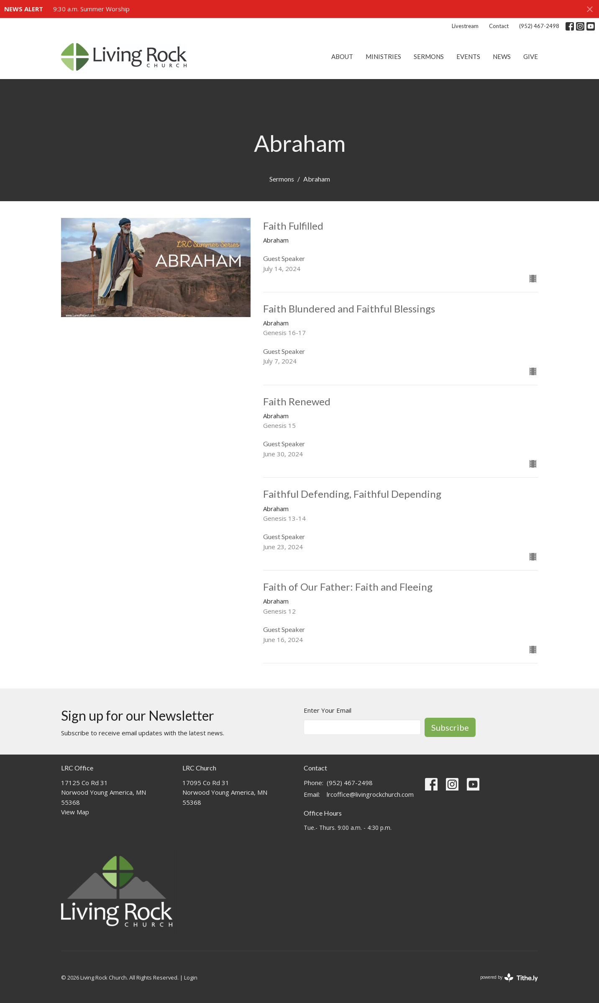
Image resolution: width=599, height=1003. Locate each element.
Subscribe (450, 727)
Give (530, 56)
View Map (75, 812)
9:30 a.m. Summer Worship (91, 9)
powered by (509, 978)
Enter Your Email (327, 710)
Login (190, 977)
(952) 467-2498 (539, 26)
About (342, 56)
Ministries (383, 56)
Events (468, 56)
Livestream (465, 26)
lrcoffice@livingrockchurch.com (370, 794)
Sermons (429, 56)
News (502, 56)
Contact (499, 26)
